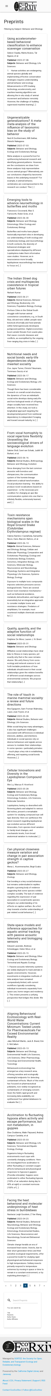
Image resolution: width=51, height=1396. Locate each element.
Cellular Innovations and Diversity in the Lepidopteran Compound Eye (24, 775)
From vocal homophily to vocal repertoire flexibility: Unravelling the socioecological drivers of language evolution (25, 439)
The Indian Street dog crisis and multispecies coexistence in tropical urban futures (23, 283)
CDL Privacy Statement (20, 1380)
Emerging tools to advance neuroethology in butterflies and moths (25, 203)
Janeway (7, 1374)
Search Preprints (20, 1300)
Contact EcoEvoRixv (12, 1390)
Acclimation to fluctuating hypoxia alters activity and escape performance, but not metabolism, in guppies (25, 1121)
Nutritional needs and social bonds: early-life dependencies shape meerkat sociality (22, 359)
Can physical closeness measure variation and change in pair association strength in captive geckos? (25, 855)
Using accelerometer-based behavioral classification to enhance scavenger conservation (24, 43)
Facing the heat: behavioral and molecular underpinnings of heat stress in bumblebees (24, 1205)
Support (36, 1380)
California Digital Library (28, 1371)
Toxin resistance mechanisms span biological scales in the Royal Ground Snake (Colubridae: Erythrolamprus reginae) (24, 523)
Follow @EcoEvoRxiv (32, 1390)
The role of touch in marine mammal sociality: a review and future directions (25, 699)
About (5, 1380)
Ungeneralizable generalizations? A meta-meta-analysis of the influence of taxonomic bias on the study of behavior (24, 126)
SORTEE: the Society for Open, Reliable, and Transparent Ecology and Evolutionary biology (22, 1361)
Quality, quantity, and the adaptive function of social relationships (24, 632)
